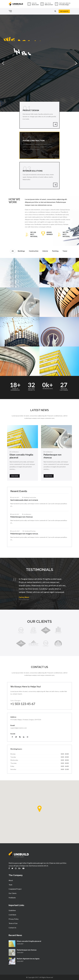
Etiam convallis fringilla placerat (29, 941)
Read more (14, 476)
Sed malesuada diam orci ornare (24, 500)
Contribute (12, 915)
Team (10, 885)
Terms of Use (13, 923)
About (11, 880)
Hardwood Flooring (30, 531)
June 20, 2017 (16, 531)
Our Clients (12, 893)
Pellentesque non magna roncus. (24, 534)
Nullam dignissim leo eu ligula (28, 958)
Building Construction (30, 497)
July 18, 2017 (15, 497)
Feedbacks (12, 898)
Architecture (15, 452)
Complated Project (15, 889)
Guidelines (12, 910)
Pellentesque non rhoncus (21, 517)
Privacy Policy (14, 919)
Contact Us (12, 928)
